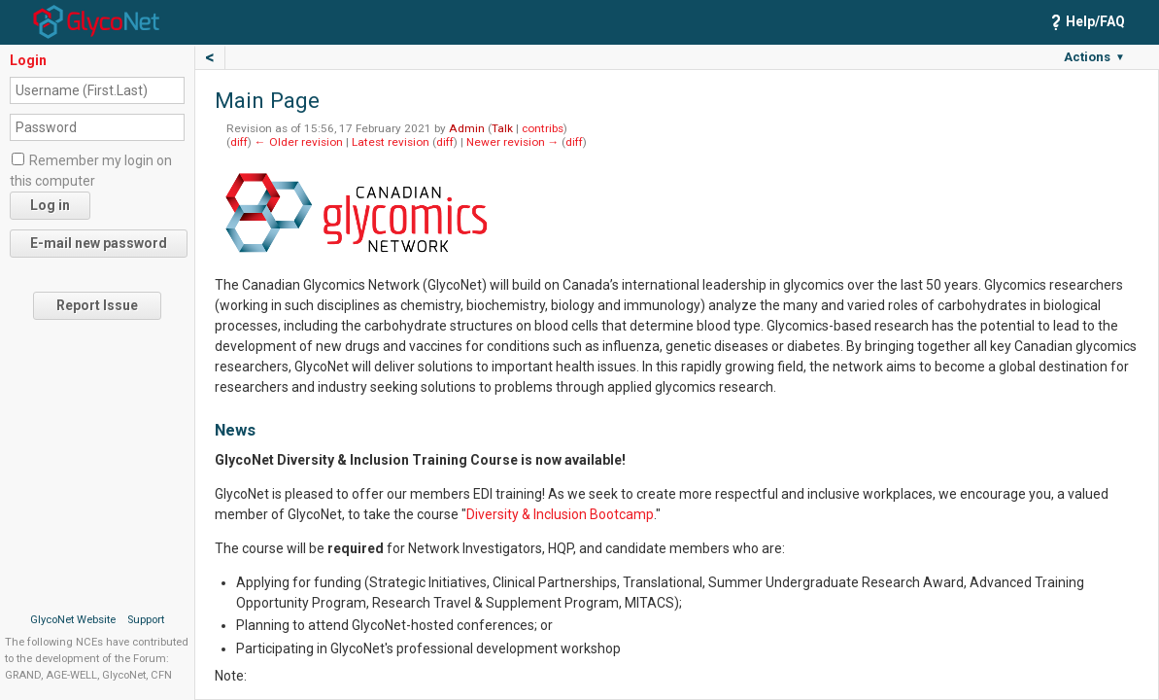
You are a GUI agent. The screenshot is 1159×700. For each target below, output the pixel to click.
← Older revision (299, 142)
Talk (502, 128)
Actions (1094, 57)
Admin (467, 128)
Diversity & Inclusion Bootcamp (560, 514)
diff (239, 142)
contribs (542, 128)
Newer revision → (513, 142)
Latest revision (390, 142)
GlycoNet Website (73, 619)
